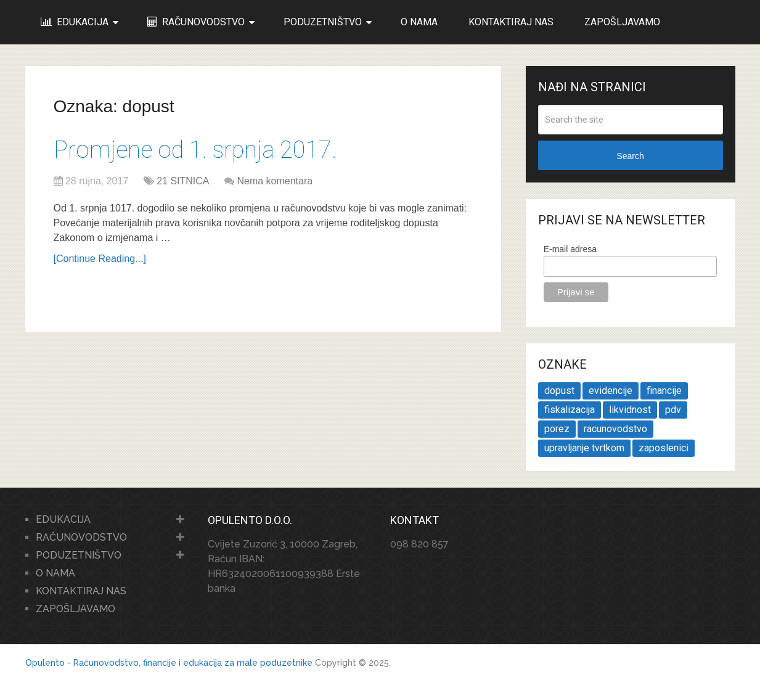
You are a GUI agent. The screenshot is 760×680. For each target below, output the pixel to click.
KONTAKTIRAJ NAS (511, 22)
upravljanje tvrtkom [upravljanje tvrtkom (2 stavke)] (584, 448)
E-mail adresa (570, 249)
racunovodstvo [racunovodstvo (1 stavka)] (615, 429)
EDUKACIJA (74, 22)
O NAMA (419, 22)
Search (630, 156)
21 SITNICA (183, 181)
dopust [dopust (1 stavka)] (559, 390)
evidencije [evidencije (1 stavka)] (610, 390)
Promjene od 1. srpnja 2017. (195, 149)
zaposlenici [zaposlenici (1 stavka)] (663, 448)
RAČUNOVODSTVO (196, 22)
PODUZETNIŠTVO (323, 22)
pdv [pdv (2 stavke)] (673, 410)
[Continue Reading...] (100, 258)
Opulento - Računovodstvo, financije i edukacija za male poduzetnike (169, 663)
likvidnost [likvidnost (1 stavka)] (630, 410)
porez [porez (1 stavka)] (557, 429)
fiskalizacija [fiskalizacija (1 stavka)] (569, 410)
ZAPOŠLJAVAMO (622, 22)
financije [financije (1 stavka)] (664, 390)
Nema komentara (275, 181)
